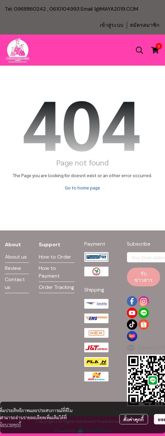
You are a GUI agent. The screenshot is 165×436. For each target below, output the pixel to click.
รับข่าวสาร (143, 276)
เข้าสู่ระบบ (111, 25)
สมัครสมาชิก (145, 25)
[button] (139, 50)
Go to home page (82, 187)
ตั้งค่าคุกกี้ (133, 419)
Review (13, 268)
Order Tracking (56, 287)
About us (16, 256)
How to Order (55, 256)
